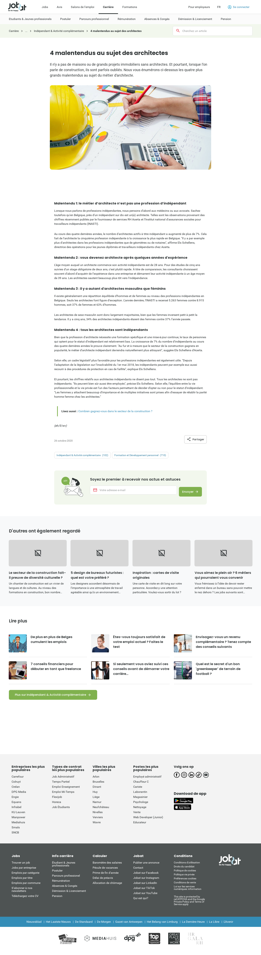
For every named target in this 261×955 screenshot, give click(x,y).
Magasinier (140, 801)
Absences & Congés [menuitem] (156, 19)
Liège (96, 801)
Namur (97, 806)
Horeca (56, 806)
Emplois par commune (26, 887)
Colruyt (16, 786)
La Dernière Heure (193, 926)
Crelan (16, 791)
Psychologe (140, 806)
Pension (57, 900)
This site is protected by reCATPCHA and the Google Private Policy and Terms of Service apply (189, 904)
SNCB (15, 837)
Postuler (57, 875)
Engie (15, 801)
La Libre (214, 926)
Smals (16, 831)
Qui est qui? (140, 902)
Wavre (97, 826)
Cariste (137, 791)
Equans (16, 806)
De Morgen (104, 926)
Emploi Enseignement (66, 791)
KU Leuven (18, 816)
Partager (195, 439)
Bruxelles (98, 786)
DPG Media (19, 796)
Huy (95, 796)
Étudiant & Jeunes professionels (63, 868)
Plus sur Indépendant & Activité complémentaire (50, 699)
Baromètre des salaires (107, 867)
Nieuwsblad (34, 926)
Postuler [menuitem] (65, 19)
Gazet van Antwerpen (128, 926)
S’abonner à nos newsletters (22, 894)
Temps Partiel (61, 786)
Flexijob (57, 801)
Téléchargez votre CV (25, 900)
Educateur (139, 826)
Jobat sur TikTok (144, 892)
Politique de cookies (185, 874)
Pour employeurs (199, 7)
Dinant (97, 791)
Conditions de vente (185, 886)
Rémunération (61, 885)
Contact (138, 872)
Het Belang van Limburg (162, 926)
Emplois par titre (22, 882)
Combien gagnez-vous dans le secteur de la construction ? (115, 411)
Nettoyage (139, 811)
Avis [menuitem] (59, 7)
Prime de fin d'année (106, 877)
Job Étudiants (61, 811)
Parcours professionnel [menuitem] (94, 19)
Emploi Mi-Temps (63, 796)
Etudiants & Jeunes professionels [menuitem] (30, 19)
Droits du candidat (184, 870)
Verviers (98, 821)
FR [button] (219, 7)
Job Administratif (63, 781)
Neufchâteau (101, 811)
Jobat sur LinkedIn (145, 887)
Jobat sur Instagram (146, 882)
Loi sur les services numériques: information (187, 892)
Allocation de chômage (107, 887)
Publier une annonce (146, 867)
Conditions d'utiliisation (187, 866)
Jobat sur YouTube (145, 897)
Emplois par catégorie (25, 877)
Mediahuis (18, 826)
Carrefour (18, 781)
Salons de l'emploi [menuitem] (82, 7)
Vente (136, 816)
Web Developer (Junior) (148, 821)
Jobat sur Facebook (146, 877)
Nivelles (98, 816)
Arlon (96, 781)
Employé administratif (147, 781)
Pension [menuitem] (226, 19)
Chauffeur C (141, 786)
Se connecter (238, 7)
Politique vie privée (184, 878)
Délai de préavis (103, 882)
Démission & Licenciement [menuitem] (195, 19)
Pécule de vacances (105, 872)
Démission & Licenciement (69, 895)
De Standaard (84, 926)
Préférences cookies (185, 882)
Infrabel (16, 811)
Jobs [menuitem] (45, 7)
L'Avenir (228, 926)
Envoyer (185, 493)
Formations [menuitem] (129, 7)
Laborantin (140, 796)
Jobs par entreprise (24, 872)
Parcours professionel (66, 880)
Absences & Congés (64, 890)
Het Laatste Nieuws (58, 926)
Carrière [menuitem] (108, 7)
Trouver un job (21, 867)
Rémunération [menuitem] (127, 19)
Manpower (18, 821)
